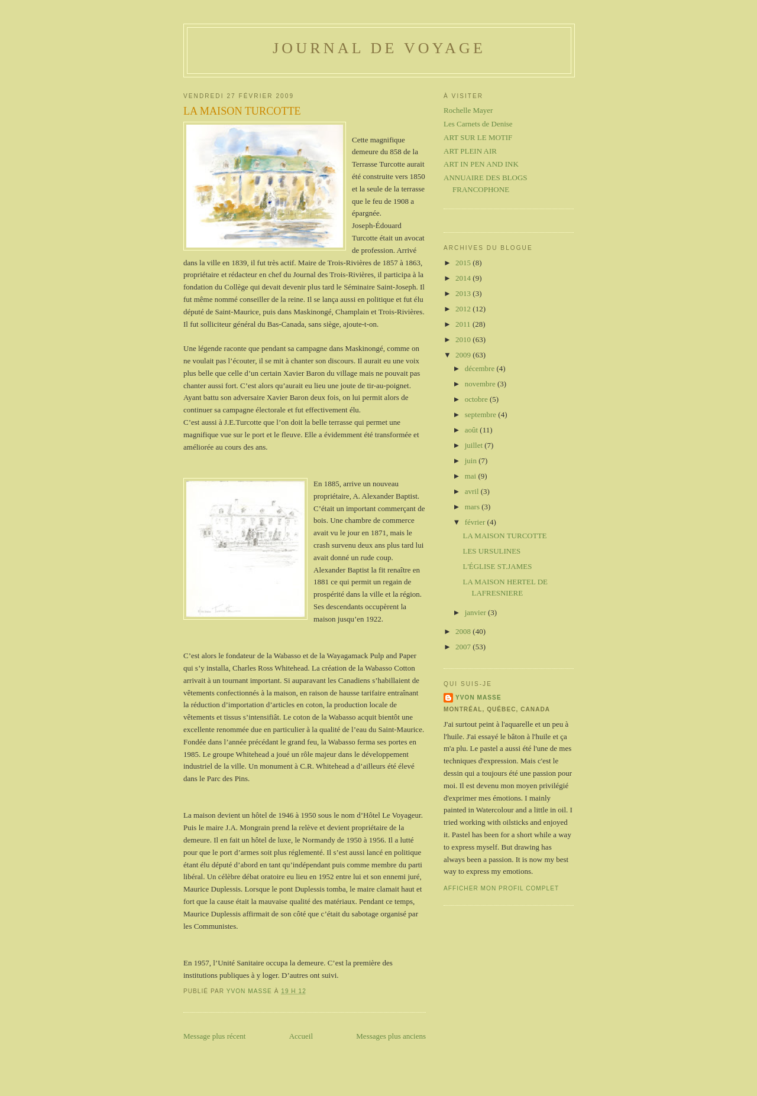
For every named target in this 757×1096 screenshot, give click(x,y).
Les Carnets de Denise (478, 123)
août (472, 429)
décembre (481, 368)
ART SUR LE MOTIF (478, 137)
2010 (464, 339)
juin (471, 460)
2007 (464, 646)
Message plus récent (214, 1036)
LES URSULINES (491, 551)
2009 (464, 354)
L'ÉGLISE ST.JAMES (497, 566)
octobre (477, 399)
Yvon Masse (478, 697)
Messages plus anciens (391, 1036)
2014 (464, 278)
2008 (464, 631)
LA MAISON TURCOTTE (504, 535)
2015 (464, 262)
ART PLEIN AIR (470, 151)
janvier (476, 612)
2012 (464, 308)
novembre (481, 383)
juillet (475, 445)
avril (473, 491)
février (476, 522)
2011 (464, 324)
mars (473, 506)
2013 (464, 293)
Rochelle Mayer (468, 110)
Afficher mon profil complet (501, 888)
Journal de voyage (379, 48)
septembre (482, 414)
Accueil (301, 1036)
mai (471, 475)
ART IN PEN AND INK (481, 164)
